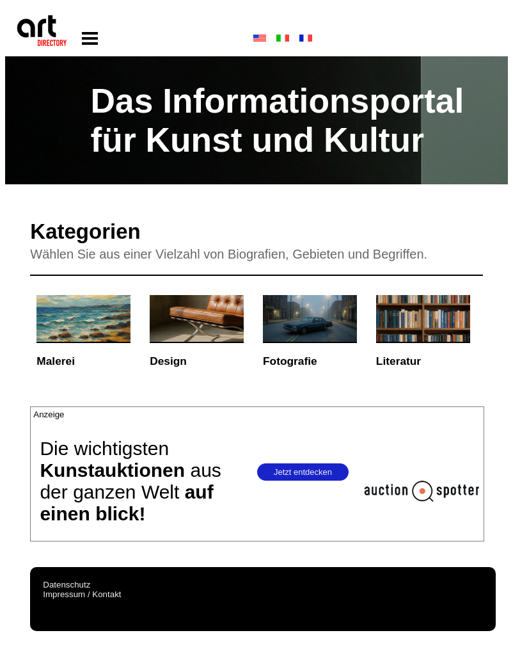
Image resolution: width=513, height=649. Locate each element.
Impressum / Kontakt (82, 594)
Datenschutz (66, 584)
